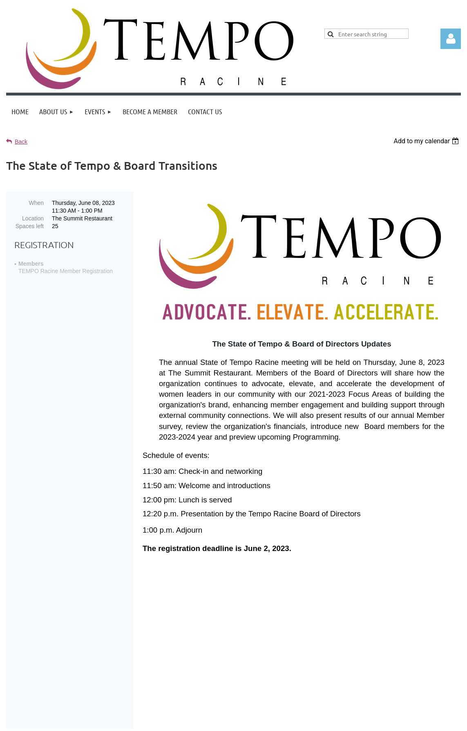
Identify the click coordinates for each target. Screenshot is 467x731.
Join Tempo (278, 662)
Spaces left (30, 226)
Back (21, 141)
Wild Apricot (364, 720)
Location (33, 218)
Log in (450, 39)
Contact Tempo (332, 662)
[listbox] (427, 141)
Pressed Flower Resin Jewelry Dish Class (274, 616)
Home (239, 662)
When (36, 203)
